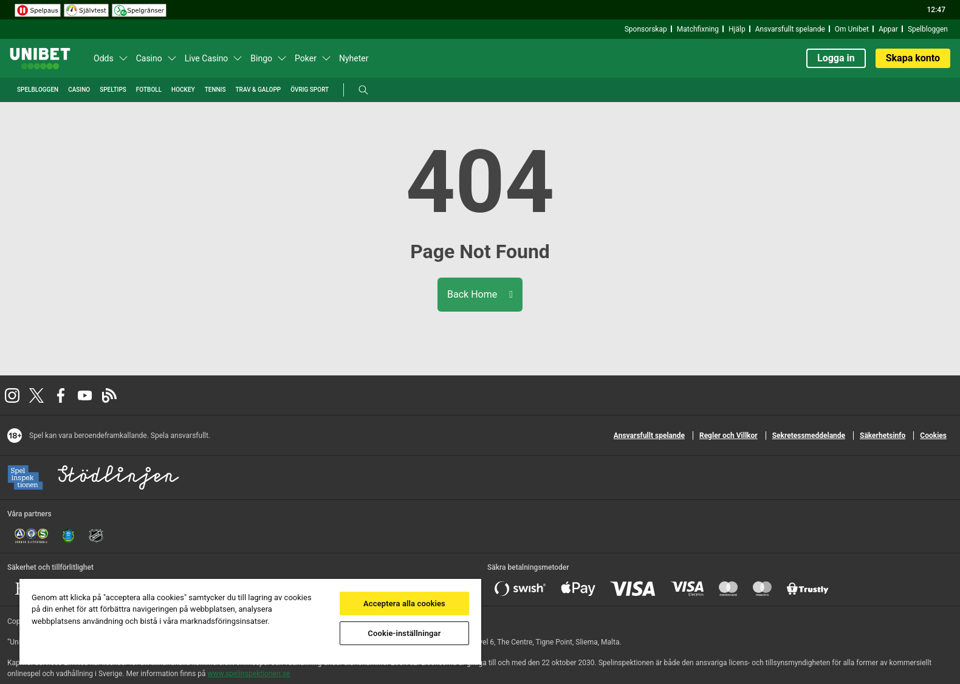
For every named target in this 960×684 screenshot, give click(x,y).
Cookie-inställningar (404, 633)
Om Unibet (852, 29)
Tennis (215, 89)
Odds (104, 58)
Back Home (480, 294)
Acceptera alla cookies (404, 603)
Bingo (261, 58)
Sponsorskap (646, 29)
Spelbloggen (928, 29)
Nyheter (354, 58)
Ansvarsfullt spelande (790, 29)
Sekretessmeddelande (808, 435)
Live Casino (206, 58)
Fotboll (149, 89)
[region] (250, 622)
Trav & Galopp (258, 89)
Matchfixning (698, 29)
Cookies (933, 435)
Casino (149, 58)
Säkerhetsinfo (882, 435)
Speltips (113, 89)
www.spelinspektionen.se (249, 673)
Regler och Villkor (728, 435)
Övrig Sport (309, 89)
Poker (306, 58)
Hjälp (737, 29)
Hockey (183, 89)
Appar (888, 29)
